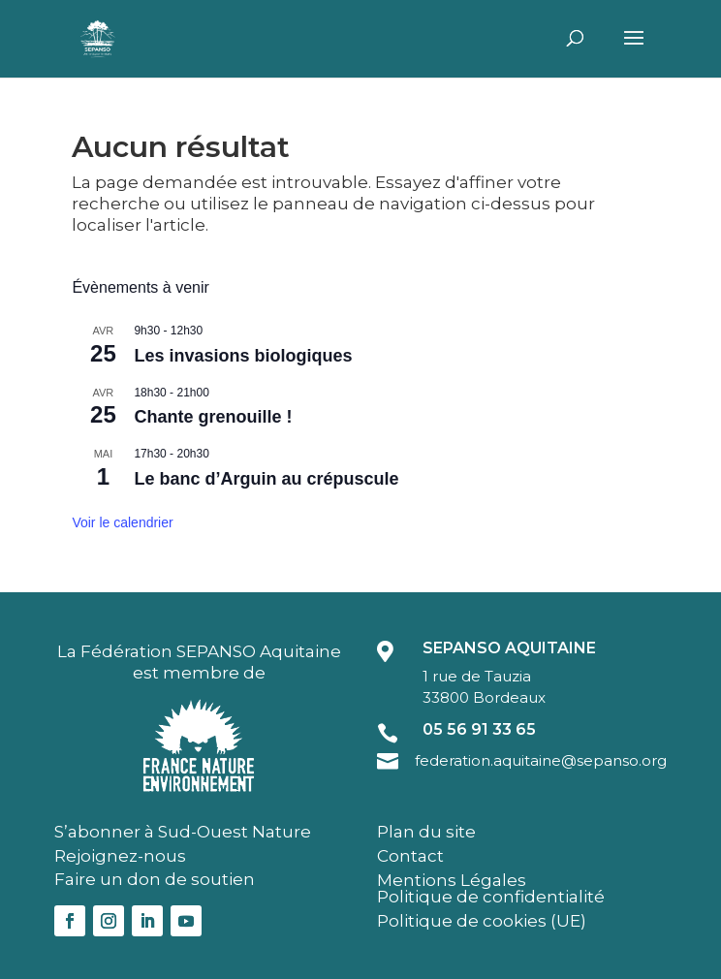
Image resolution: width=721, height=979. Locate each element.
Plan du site (426, 831)
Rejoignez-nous (120, 856)
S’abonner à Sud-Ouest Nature (182, 831)
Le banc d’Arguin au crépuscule (266, 479)
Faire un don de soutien (154, 879)
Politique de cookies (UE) (481, 921)
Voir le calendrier (122, 522)
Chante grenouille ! (213, 416)
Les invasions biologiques (243, 355)
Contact (410, 856)
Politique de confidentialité (491, 896)
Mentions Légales (451, 880)
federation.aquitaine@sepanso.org (541, 760)
